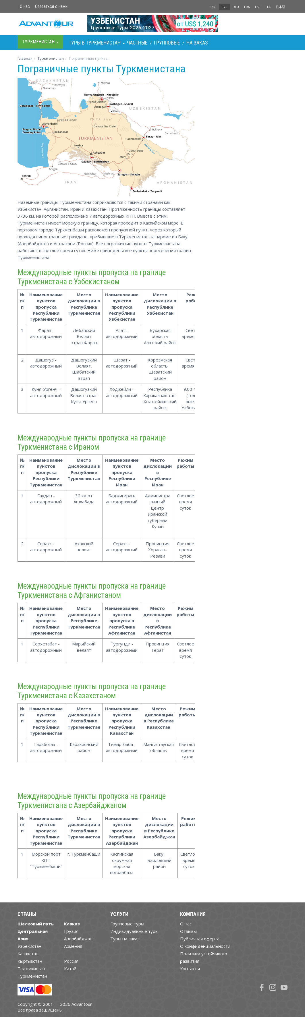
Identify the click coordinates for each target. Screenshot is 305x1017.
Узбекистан (29, 946)
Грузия (71, 931)
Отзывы (188, 931)
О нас (25, 6)
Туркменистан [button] (40, 42)
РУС (224, 7)
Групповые (167, 43)
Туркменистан (51, 58)
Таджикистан (31, 968)
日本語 (280, 7)
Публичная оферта (199, 938)
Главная (25, 58)
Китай (70, 968)
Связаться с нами (51, 6)
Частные (137, 43)
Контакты (190, 968)
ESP (257, 7)
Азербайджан (78, 938)
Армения (73, 946)
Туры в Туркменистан (95, 43)
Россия (71, 961)
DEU (236, 7)
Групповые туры (127, 924)
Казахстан (28, 953)
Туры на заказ (125, 938)
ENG (213, 7)
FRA (247, 7)
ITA (268, 7)
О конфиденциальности (205, 946)
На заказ (197, 43)
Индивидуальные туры (134, 931)
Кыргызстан (30, 961)
